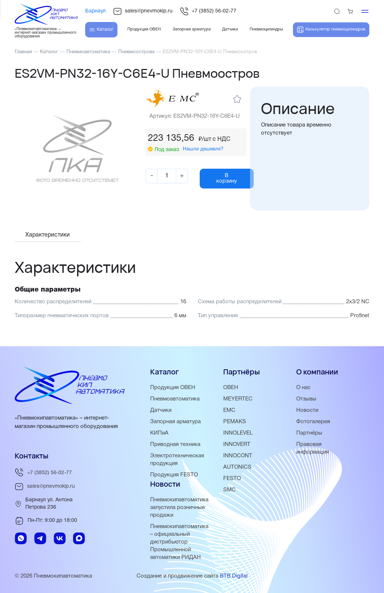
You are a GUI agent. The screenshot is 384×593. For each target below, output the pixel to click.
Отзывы (306, 399)
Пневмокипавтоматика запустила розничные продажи (179, 507)
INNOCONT (237, 455)
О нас (303, 387)
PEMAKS (234, 421)
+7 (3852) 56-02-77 (208, 11)
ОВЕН (230, 387)
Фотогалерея (313, 421)
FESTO (232, 478)
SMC (229, 490)
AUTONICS (237, 467)
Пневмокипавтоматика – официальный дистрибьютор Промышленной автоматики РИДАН (179, 542)
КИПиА (159, 433)
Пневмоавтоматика (175, 399)
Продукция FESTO (174, 474)
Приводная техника (175, 444)
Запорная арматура (175, 421)
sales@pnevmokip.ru (143, 11)
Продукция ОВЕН (173, 387)
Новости (307, 410)
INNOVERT (236, 444)
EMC (229, 410)
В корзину (227, 178)
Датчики (160, 410)
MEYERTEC (238, 399)
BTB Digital (233, 576)
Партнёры (309, 433)
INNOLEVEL (238, 433)
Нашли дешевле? (203, 148)
